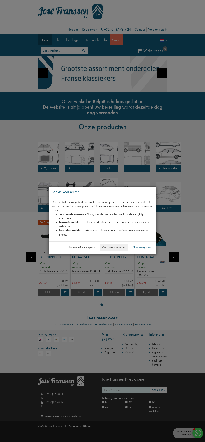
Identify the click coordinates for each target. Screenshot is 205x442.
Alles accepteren (141, 247)
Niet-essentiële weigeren (81, 247)
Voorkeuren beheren (113, 247)
